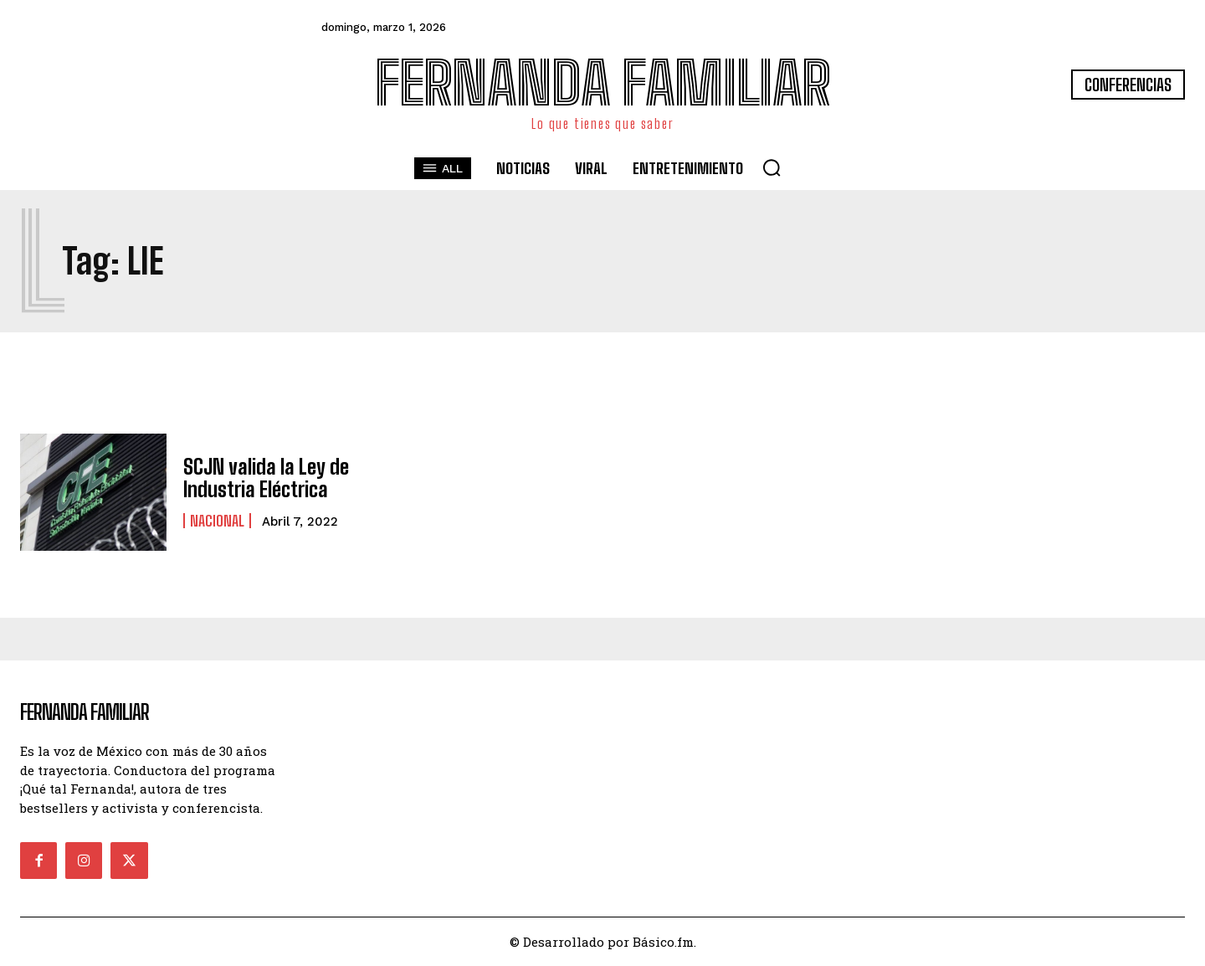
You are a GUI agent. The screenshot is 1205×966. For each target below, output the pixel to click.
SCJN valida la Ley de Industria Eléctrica (266, 478)
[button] (771, 167)
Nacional (217, 520)
